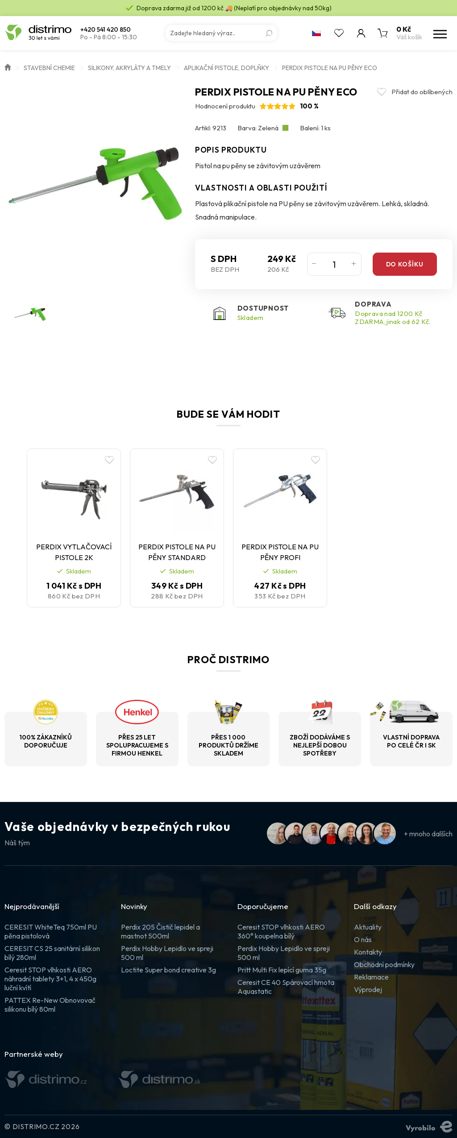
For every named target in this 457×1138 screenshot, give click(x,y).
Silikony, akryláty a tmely (129, 68)
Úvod (7, 66)
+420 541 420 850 (105, 29)
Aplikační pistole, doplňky (226, 68)
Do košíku (405, 264)
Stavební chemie (49, 68)
